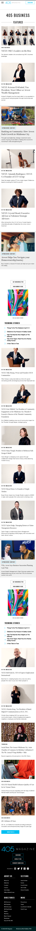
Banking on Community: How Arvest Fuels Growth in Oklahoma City (17, 133)
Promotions (24, 902)
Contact (6, 885)
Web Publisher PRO (26, 928)
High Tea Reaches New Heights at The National (18, 635)
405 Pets (6, 913)
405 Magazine (8, 928)
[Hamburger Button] (2, 2)
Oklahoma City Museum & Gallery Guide (19, 631)
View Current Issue (18, 586)
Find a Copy (24, 909)
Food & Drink (24, 885)
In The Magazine (6, 84)
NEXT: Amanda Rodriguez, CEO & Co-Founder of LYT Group (16, 175)
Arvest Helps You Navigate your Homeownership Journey (15, 258)
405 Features (5, 47)
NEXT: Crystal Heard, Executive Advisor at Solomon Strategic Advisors (15, 216)
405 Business (5, 781)
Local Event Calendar (26, 906)
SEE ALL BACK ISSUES (18, 618)
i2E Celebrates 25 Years (8, 821)
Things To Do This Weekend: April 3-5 (18, 628)
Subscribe (30, 2)
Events (22, 883)
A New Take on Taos (13, 643)
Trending (4, 744)
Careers (6, 887)
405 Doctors (7, 902)
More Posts (10, 832)
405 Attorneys (7, 906)
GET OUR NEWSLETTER (18, 582)
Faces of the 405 (8, 920)
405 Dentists (7, 904)
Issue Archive (24, 880)
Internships (7, 890)
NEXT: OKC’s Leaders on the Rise (16, 51)
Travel (22, 904)
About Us (6, 880)
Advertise (6, 883)
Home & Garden (25, 890)
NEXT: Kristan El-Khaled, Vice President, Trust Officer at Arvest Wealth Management (15, 90)
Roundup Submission (18, 863)
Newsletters (18, 859)
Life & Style (23, 887)
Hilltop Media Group (9, 892)
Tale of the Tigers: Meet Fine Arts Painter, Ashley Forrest (19, 639)
